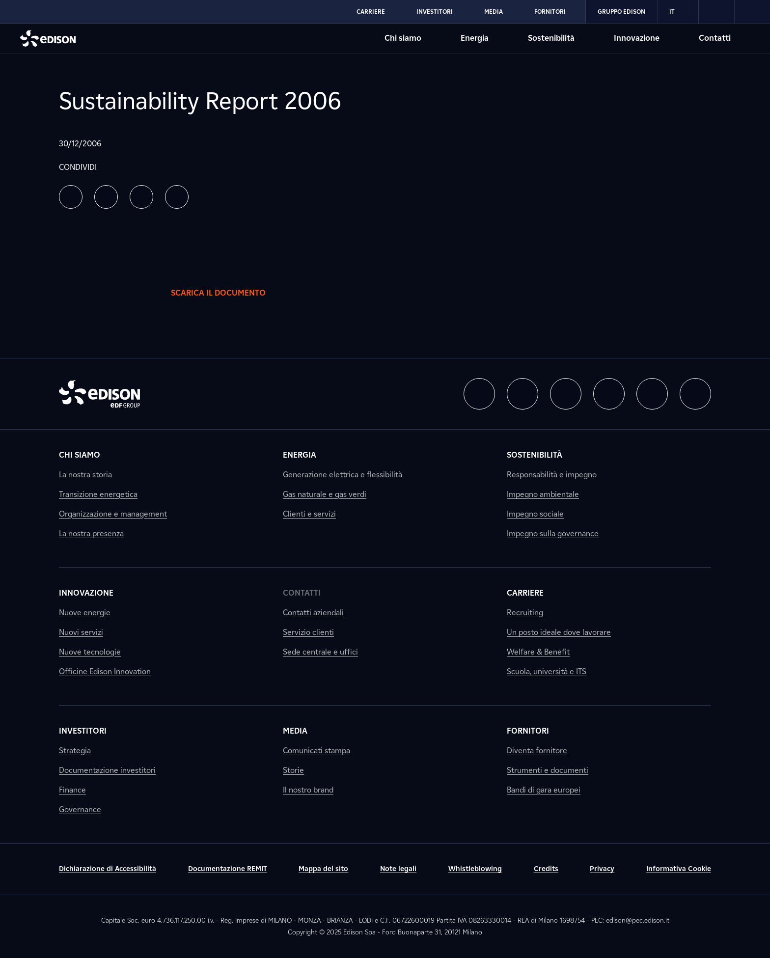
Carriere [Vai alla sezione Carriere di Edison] (371, 11)
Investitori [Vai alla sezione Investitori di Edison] (434, 11)
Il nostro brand (308, 789)
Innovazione (86, 593)
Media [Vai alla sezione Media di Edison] (493, 11)
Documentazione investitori (107, 770)
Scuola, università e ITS (546, 671)
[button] (70, 197)
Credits (546, 869)
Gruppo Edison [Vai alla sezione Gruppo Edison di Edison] (621, 11)
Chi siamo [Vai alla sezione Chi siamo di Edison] (403, 38)
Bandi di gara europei (543, 789)
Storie (293, 770)
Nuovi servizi (81, 632)
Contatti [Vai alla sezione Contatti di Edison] (715, 38)
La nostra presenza (91, 533)
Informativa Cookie (678, 869)
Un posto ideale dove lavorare (559, 632)
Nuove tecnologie (90, 652)
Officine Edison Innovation (105, 671)
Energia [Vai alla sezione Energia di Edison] (475, 38)
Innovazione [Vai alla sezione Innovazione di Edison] (637, 38)
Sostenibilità (534, 455)
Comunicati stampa (316, 750)
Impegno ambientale (543, 494)
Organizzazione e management (113, 514)
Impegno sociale (535, 514)
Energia (299, 455)
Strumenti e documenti (547, 770)
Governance (80, 809)
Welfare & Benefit (538, 652)
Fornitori (528, 731)
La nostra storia (85, 474)
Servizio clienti (308, 632)
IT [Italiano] (678, 12)
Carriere (525, 593)
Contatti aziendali (313, 612)
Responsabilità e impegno (552, 474)
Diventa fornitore (537, 750)
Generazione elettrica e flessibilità (342, 474)
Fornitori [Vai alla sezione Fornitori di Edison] (550, 11)
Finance (72, 789)
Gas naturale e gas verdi (324, 494)
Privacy (602, 869)
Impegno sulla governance (553, 533)
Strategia (75, 750)
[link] (717, 12)
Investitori (83, 731)
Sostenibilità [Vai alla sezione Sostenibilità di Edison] (551, 38)
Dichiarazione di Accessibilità (107, 869)
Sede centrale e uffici (320, 652)
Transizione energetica (98, 494)
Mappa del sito (323, 869)
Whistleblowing (475, 869)
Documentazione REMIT (227, 869)
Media (295, 731)
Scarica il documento (228, 293)
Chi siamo (79, 455)
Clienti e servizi (309, 514)
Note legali (398, 869)
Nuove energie (84, 612)
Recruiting (525, 612)
